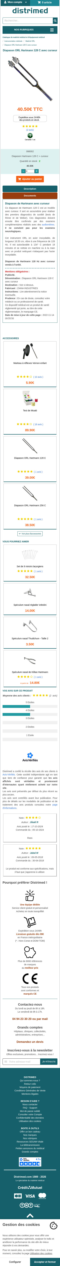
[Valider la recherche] (55, 21)
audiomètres (48, 224)
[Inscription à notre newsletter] (21, 1061)
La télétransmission (30, 1145)
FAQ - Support (30, 1107)
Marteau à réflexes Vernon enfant (30, 363)
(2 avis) (30, 130)
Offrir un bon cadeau (30, 1131)
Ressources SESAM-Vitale (30, 1141)
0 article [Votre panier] (45, 2)
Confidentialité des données (30, 1118)
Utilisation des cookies (30, 1121)
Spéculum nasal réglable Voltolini (30, 605)
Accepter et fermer (45, 1261)
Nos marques (30, 1135)
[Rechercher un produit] (28, 21)
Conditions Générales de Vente (30, 1090)
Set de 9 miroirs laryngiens (30, 566)
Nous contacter (29, 1104)
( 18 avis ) (38, 424)
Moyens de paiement (30, 1087)
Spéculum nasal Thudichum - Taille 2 (30, 638)
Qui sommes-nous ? (30, 1080)
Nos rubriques (30, 1138)
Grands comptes (30, 1151)
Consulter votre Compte (30, 1114)
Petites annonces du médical (30, 1148)
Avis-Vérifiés (9, 774)
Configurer (15, 1261)
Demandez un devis (29, 1041)
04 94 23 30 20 (22, 1019)
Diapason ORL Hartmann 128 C (30, 458)
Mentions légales (30, 1094)
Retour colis (30, 1084)
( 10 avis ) (38, 377)
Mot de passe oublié (30, 1111)
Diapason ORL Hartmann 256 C (30, 505)
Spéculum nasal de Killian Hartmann (30, 672)
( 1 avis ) (38, 472)
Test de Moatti (30, 410)
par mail (42, 1019)
